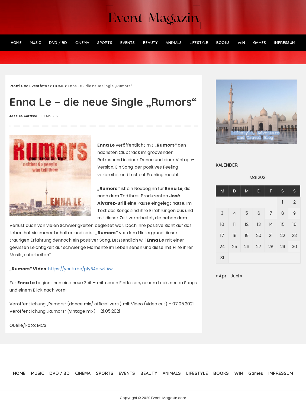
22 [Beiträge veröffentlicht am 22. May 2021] (282, 235)
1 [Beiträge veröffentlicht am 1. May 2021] (282, 202)
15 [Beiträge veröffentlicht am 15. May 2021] (283, 224)
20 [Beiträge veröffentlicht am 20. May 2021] (258, 235)
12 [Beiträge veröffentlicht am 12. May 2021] (247, 224)
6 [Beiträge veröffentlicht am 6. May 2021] (258, 213)
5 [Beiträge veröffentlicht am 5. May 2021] (246, 213)
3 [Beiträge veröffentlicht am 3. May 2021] (222, 213)
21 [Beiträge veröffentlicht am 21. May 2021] (271, 235)
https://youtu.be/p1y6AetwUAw (82, 269)
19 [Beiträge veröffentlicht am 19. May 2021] (247, 235)
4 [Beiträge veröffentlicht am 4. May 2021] (234, 213)
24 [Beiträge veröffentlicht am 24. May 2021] (222, 246)
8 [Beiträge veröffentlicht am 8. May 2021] (282, 213)
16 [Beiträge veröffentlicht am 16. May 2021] (294, 224)
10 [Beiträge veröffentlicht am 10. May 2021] (222, 224)
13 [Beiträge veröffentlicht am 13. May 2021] (259, 224)
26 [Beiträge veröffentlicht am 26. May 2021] (246, 246)
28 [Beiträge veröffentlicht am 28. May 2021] (270, 246)
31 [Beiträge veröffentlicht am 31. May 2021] (222, 258)
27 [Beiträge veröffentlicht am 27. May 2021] (258, 246)
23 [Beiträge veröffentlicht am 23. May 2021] (294, 235)
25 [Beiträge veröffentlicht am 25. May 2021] (234, 246)
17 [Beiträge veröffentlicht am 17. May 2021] (222, 235)
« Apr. (221, 276)
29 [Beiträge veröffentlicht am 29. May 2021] (282, 246)
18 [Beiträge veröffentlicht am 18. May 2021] (235, 235)
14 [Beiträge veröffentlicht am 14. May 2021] (271, 224)
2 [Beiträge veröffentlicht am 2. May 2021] (294, 202)
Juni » (236, 276)
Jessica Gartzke (23, 116)
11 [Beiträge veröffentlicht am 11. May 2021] (234, 224)
